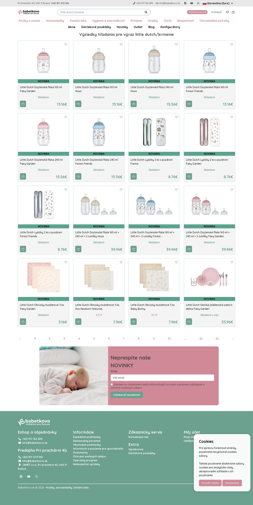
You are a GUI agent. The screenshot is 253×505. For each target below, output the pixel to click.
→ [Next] (233, 338)
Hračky (153, 20)
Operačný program (85, 460)
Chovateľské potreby (214, 20)
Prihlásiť (216, 12)
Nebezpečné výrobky (86, 464)
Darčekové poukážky (96, 27)
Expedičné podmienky (86, 437)
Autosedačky (55, 20)
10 (169, 338)
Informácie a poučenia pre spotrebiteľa (98, 448)
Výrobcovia (135, 449)
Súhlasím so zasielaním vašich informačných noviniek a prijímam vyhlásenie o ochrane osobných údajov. (158, 386)
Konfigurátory (170, 27)
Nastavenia (232, 483)
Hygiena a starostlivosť (108, 20)
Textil (167, 20)
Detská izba (78, 20)
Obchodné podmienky (87, 444)
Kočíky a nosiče (29, 20)
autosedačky (64, 487)
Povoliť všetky (210, 483)
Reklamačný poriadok (87, 440)
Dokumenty (80, 452)
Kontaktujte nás (138, 437)
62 (200, 338)
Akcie (71, 27)
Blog (151, 27)
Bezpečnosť (185, 20)
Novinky (122, 27)
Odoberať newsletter (126, 394)
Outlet (138, 27)
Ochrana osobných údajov (89, 456)
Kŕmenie (136, 20)
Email (114, 371)
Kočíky (50, 487)
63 (217, 338)
